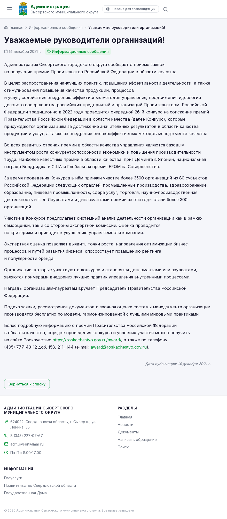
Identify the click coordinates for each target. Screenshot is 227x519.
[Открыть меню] (9, 9)
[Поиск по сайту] (165, 9)
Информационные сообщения (56, 27)
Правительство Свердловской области (40, 485)
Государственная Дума (25, 493)
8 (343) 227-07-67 (26, 435)
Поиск (123, 447)
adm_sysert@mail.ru (27, 444)
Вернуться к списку (27, 384)
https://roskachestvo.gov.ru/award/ (86, 339)
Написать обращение (137, 439)
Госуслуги (13, 478)
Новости (125, 424)
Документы (128, 432)
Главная (125, 417)
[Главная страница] (13, 27)
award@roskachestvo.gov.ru (119, 347)
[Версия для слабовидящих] (131, 9)
